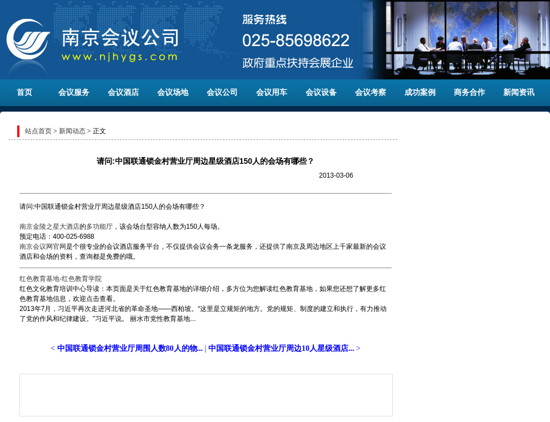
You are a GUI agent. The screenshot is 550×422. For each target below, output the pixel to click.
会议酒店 (123, 92)
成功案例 (420, 92)
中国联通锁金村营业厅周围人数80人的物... (130, 348)
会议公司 (222, 92)
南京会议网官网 (42, 246)
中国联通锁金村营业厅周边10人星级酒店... (281, 348)
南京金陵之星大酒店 (49, 226)
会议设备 (321, 92)
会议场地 (172, 92)
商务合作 (469, 92)
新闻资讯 (518, 92)
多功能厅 (99, 226)
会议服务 (73, 92)
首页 (24, 92)
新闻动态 (72, 131)
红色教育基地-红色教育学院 (60, 279)
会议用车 (271, 92)
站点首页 (38, 131)
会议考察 (370, 92)
